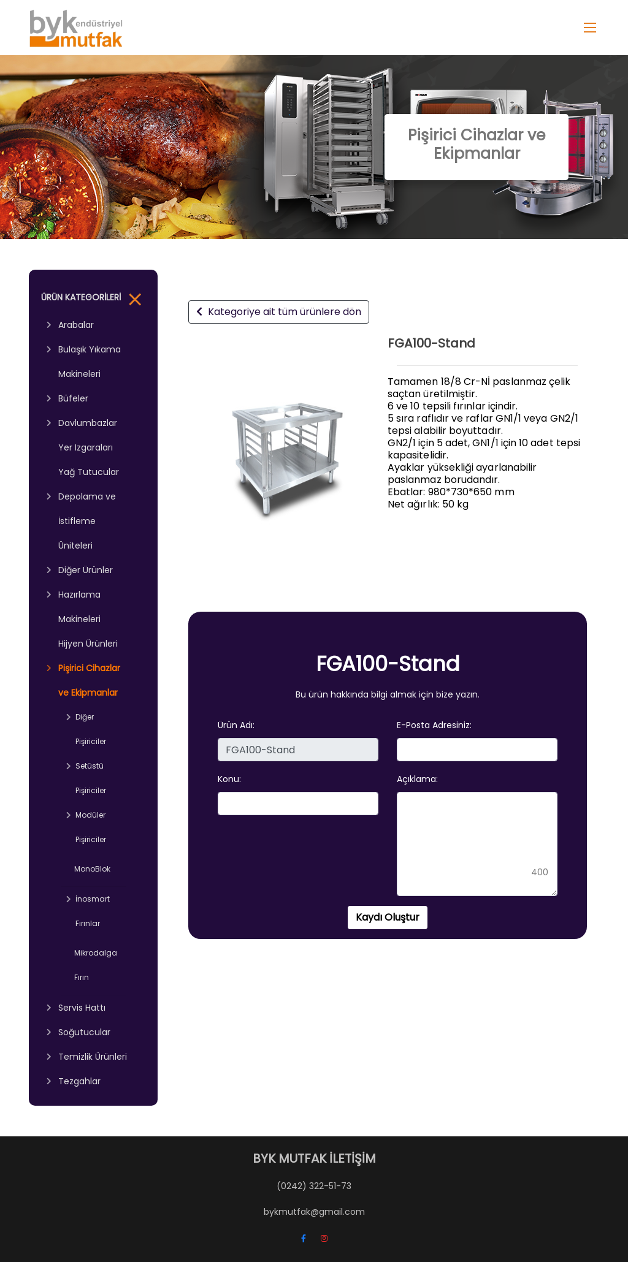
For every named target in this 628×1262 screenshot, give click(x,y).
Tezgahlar (79, 1081)
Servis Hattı (81, 1008)
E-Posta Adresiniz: (434, 725)
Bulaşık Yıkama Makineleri (89, 361)
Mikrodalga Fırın (95, 965)
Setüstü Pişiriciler (90, 778)
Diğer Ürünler (85, 570)
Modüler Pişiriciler (90, 827)
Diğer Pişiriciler (90, 729)
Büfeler (73, 398)
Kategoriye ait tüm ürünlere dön (278, 312)
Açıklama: (417, 779)
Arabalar (76, 325)
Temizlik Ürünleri (92, 1057)
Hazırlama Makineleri (79, 606)
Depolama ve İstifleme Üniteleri (87, 521)
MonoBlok (92, 869)
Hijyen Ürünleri (88, 643)
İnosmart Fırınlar (92, 911)
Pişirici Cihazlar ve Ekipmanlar (89, 680)
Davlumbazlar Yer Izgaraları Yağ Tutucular (88, 447)
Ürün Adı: (236, 725)
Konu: (229, 779)
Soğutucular (84, 1032)
